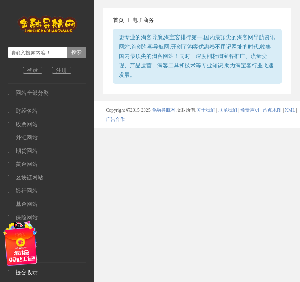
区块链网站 (25, 178)
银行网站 (23, 191)
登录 (32, 70)
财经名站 (23, 111)
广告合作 (115, 119)
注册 (61, 70)
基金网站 (23, 204)
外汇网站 (23, 138)
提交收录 (23, 272)
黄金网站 (23, 164)
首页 (118, 20)
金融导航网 (164, 110)
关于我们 (205, 110)
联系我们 (227, 110)
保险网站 (23, 218)
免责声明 (249, 110)
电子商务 (143, 20)
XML (290, 110)
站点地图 (272, 110)
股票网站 (23, 124)
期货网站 (23, 151)
